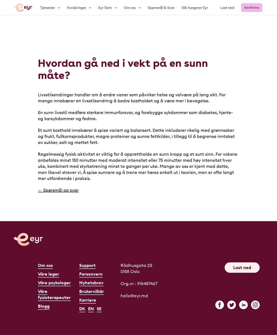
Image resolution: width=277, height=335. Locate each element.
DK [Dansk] (82, 308)
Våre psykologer (54, 282)
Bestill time (251, 8)
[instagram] (255, 305)
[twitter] (231, 305)
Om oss (45, 265)
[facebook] (219, 305)
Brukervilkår (91, 291)
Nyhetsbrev (91, 282)
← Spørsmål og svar (58, 190)
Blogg (44, 306)
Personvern (91, 274)
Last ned (227, 7)
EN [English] (91, 308)
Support (87, 265)
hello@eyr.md (134, 295)
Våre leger (48, 274)
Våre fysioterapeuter (54, 294)
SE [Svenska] (99, 308)
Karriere (87, 300)
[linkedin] (243, 305)
